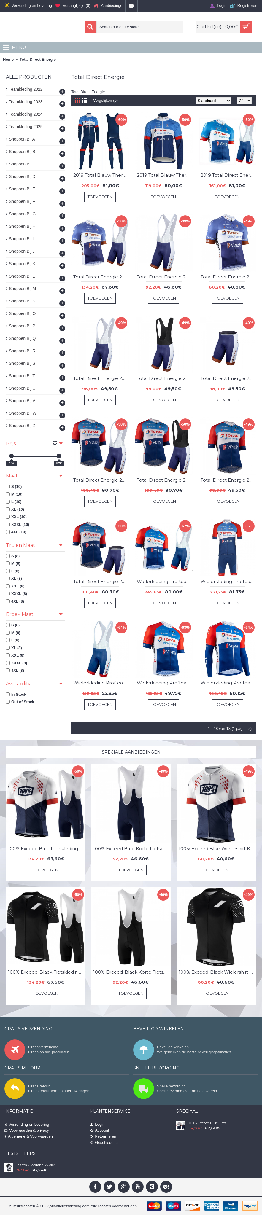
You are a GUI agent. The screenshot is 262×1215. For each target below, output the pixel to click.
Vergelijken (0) (105, 100)
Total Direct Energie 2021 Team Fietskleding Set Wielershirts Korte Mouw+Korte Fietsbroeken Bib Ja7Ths (164, 480)
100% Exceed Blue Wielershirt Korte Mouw (217, 848)
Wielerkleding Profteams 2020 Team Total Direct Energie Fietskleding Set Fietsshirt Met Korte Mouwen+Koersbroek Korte (164, 581)
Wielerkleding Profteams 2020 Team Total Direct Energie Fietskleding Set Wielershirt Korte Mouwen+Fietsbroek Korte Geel (228, 581)
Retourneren (103, 1136)
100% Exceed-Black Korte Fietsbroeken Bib (132, 972)
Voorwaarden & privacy (26, 1130)
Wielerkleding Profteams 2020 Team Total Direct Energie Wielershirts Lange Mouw (228, 683)
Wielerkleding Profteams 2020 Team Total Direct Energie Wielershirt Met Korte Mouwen (164, 683)
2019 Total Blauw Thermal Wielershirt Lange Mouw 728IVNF (164, 175)
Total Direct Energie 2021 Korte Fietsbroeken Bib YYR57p (164, 378)
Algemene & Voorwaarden (28, 1136)
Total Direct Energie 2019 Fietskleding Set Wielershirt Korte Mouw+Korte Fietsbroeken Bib (101, 277)
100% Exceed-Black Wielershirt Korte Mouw (217, 972)
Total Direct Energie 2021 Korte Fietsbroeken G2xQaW (228, 378)
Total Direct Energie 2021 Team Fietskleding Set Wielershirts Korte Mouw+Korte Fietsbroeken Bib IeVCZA (101, 480)
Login (97, 1124)
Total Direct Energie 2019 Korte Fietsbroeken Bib (164, 277)
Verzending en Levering (26, 1124)
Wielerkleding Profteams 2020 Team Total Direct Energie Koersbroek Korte (101, 683)
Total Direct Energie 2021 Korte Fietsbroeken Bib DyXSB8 (101, 378)
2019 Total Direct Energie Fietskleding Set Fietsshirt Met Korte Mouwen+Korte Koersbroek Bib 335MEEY (228, 175)
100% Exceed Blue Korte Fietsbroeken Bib (132, 848)
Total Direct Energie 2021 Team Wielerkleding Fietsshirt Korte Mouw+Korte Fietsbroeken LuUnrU (101, 581)
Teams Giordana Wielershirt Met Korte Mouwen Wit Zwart (37, 1165)
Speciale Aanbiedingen (131, 752)
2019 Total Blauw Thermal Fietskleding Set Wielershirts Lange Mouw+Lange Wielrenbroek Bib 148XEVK (101, 175)
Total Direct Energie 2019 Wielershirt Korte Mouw (228, 277)
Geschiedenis (104, 1142)
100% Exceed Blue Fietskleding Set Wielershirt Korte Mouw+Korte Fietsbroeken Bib (46, 848)
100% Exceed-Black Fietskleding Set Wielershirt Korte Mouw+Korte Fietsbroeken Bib (46, 972)
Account (99, 1130)
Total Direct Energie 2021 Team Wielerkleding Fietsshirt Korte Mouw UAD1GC (228, 480)
